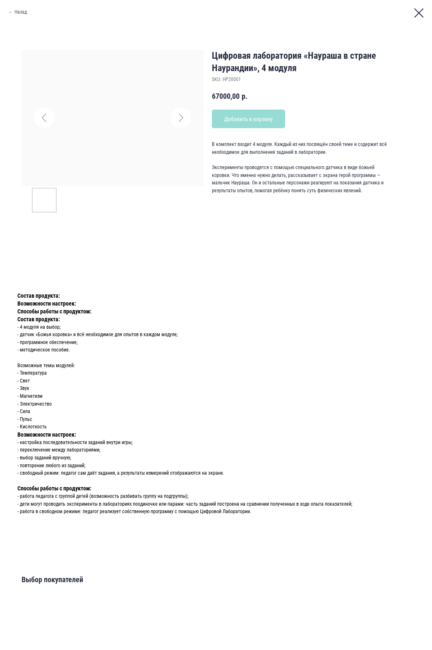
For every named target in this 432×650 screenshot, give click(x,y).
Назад (20, 12)
